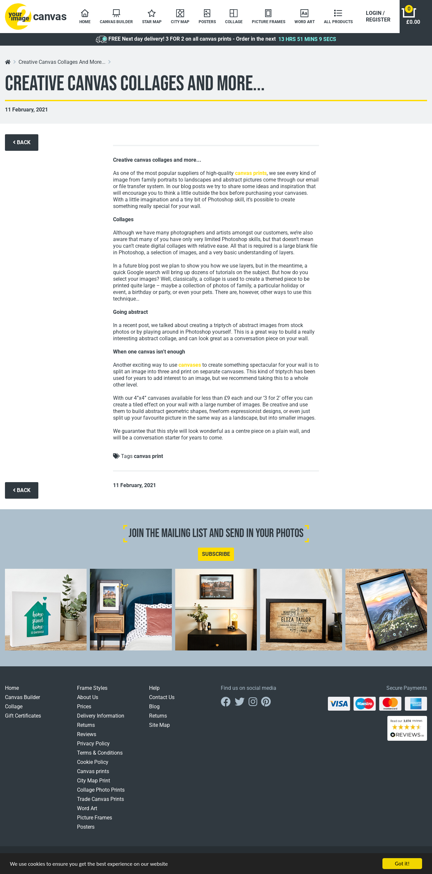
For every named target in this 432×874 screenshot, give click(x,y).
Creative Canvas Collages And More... (62, 62)
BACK (21, 142)
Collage (13, 706)
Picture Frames (94, 817)
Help (154, 688)
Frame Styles (92, 688)
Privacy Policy (93, 743)
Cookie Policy (92, 762)
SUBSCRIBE (216, 554)
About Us (87, 697)
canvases (189, 365)
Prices (84, 706)
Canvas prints (93, 771)
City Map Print (93, 780)
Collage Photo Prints (101, 790)
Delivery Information (100, 716)
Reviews (86, 734)
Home (12, 688)
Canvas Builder (22, 697)
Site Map (159, 725)
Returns (86, 725)
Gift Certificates (23, 716)
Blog (154, 706)
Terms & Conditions (100, 753)
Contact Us (162, 697)
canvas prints (251, 173)
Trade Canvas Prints (100, 799)
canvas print (148, 456)
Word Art (87, 808)
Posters (86, 827)
